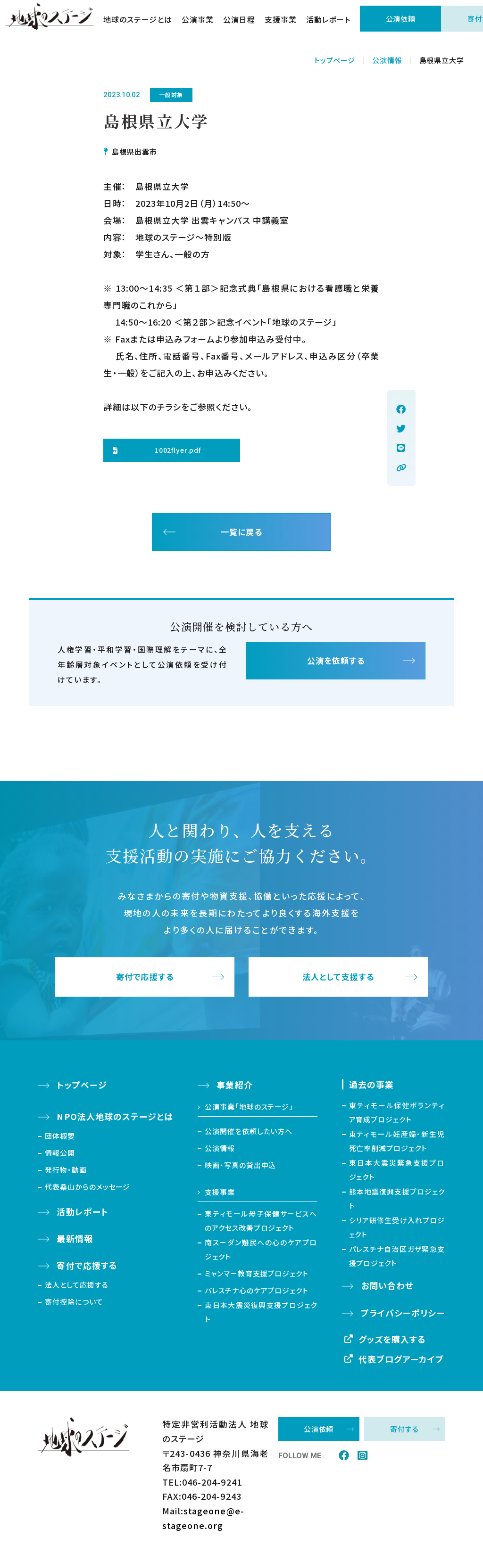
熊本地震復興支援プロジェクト (397, 1201)
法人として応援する (76, 1287)
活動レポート (332, 23)
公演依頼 (405, 23)
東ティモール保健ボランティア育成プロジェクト (397, 1115)
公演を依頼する (335, 665)
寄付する (404, 1432)
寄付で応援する (145, 979)
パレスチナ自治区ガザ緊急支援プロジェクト (397, 1259)
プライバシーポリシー (403, 1315)
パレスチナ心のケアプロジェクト (256, 1293)
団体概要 (60, 1138)
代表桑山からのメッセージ (87, 1189)
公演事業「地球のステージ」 (249, 1109)
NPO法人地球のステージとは (115, 1119)
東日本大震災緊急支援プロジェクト (397, 1173)
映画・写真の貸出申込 (240, 1167)
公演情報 (387, 60)
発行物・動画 (65, 1172)
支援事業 (285, 23)
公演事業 (202, 23)
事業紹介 (234, 1087)
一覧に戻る (241, 533)
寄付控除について (74, 1304)
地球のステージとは (142, 23)
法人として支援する (338, 979)
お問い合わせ (387, 1288)
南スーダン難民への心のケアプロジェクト (261, 1252)
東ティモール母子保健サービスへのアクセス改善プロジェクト (261, 1223)
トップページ (334, 60)
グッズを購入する (392, 1342)
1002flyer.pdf (178, 450)
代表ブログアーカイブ (401, 1361)
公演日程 (243, 23)
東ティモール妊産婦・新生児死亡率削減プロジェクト (397, 1144)
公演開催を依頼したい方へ (248, 1133)
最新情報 (74, 1241)
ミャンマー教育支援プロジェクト (256, 1276)
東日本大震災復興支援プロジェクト (261, 1315)
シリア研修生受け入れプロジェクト (397, 1230)
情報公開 (60, 1155)
